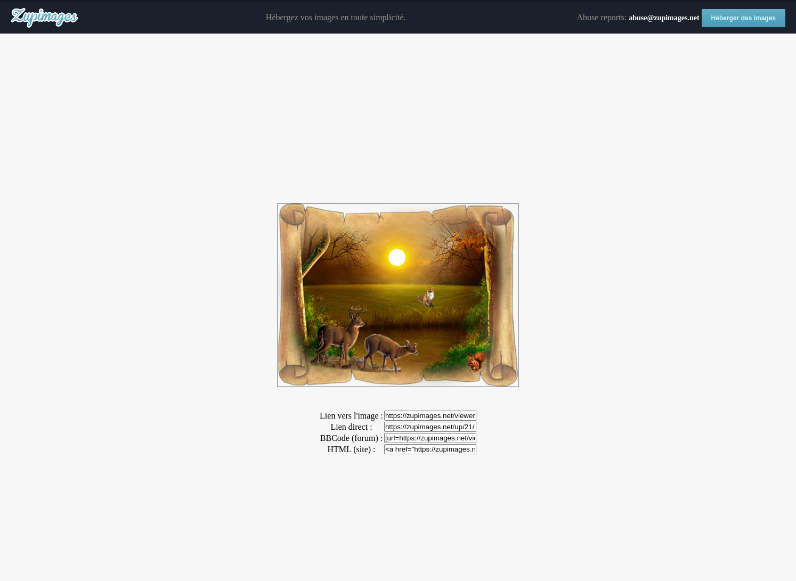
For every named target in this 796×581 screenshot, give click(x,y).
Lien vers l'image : (351, 415)
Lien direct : (351, 426)
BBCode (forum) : (351, 438)
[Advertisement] (398, 118)
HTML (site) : (351, 449)
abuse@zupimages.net (664, 18)
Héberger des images (743, 18)
